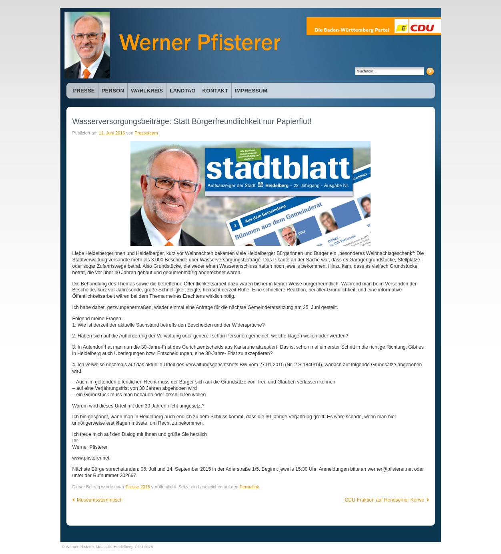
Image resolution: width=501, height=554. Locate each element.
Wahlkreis (147, 91)
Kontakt (215, 91)
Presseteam (146, 132)
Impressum (251, 91)
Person (113, 91)
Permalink (249, 486)
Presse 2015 (138, 486)
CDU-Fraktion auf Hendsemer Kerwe (387, 500)
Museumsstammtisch (97, 500)
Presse (84, 91)
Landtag (182, 91)
